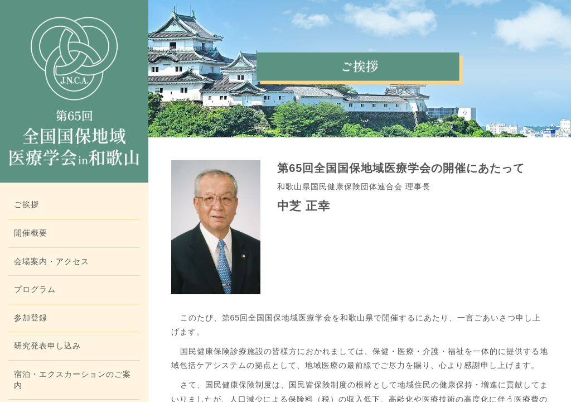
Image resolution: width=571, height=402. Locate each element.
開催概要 (30, 232)
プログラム (35, 289)
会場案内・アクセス (51, 261)
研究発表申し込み (47, 345)
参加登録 (30, 317)
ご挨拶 (26, 204)
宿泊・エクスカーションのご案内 (72, 380)
